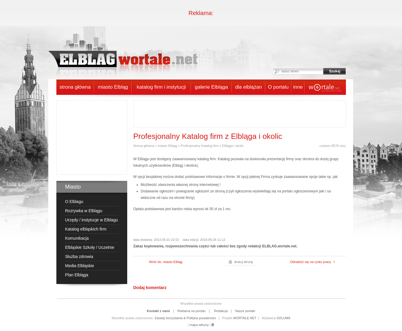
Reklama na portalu (191, 311)
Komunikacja (77, 238)
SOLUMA (283, 318)
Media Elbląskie (79, 265)
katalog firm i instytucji (161, 87)
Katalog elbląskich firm (86, 229)
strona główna (75, 87)
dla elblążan (248, 87)
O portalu (278, 87)
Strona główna (143, 145)
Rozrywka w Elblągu (83, 210)
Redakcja (221, 311)
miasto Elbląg (113, 87)
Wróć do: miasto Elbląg (165, 262)
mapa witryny (199, 325)
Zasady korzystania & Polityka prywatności (185, 318)
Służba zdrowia (79, 256)
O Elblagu (74, 201)
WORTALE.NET (244, 318)
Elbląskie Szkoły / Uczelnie (90, 247)
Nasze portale (245, 311)
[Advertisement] (93, 137)
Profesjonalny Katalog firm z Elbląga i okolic (212, 145)
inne (298, 87)
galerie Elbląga (211, 87)
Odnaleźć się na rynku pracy (312, 262)
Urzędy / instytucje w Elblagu (91, 220)
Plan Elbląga (77, 274)
